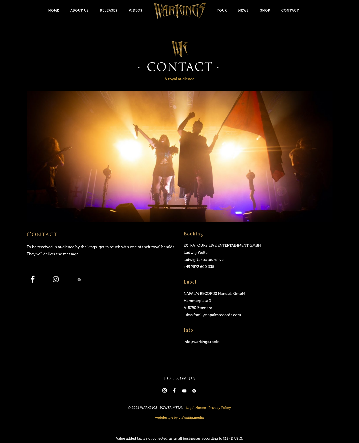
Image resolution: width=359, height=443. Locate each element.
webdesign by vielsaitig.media (179, 417)
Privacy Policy (220, 407)
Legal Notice (196, 407)
